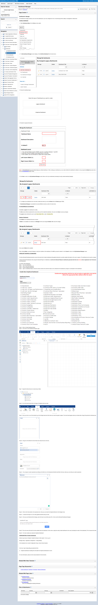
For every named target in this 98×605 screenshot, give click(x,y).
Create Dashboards (24, 569)
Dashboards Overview (11, 50)
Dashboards (25, 9)
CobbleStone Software (40, 603)
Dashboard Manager (11, 52)
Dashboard (30, 569)
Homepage (35, 569)
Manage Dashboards (42, 569)
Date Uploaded (71, 590)
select (15, 12)
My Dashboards (10, 55)
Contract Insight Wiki (48, 603)
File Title (31, 590)
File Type (46, 590)
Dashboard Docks (10, 57)
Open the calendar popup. (90, 592)
